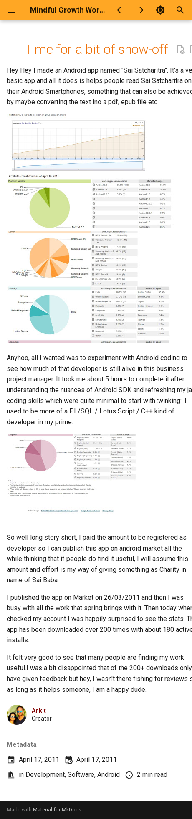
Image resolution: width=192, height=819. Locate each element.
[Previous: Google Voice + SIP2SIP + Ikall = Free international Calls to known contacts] (120, 10)
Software (81, 775)
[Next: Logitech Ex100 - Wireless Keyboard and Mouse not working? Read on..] (140, 10)
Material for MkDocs (57, 809)
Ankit (39, 710)
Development (45, 775)
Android (108, 775)
